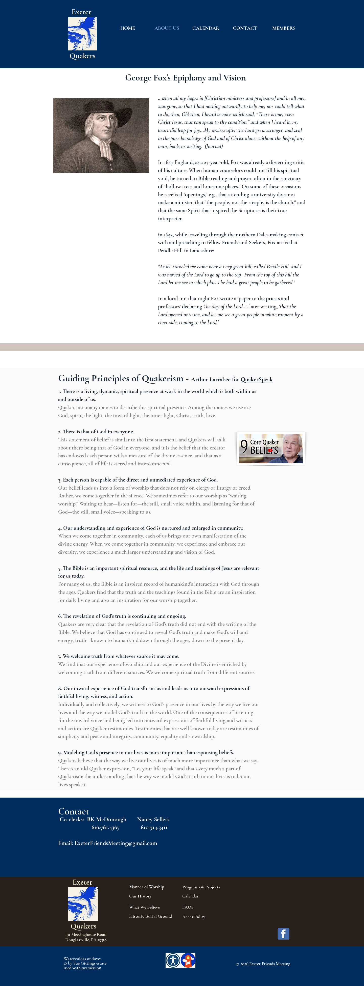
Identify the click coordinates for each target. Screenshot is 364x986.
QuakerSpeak (257, 379)
